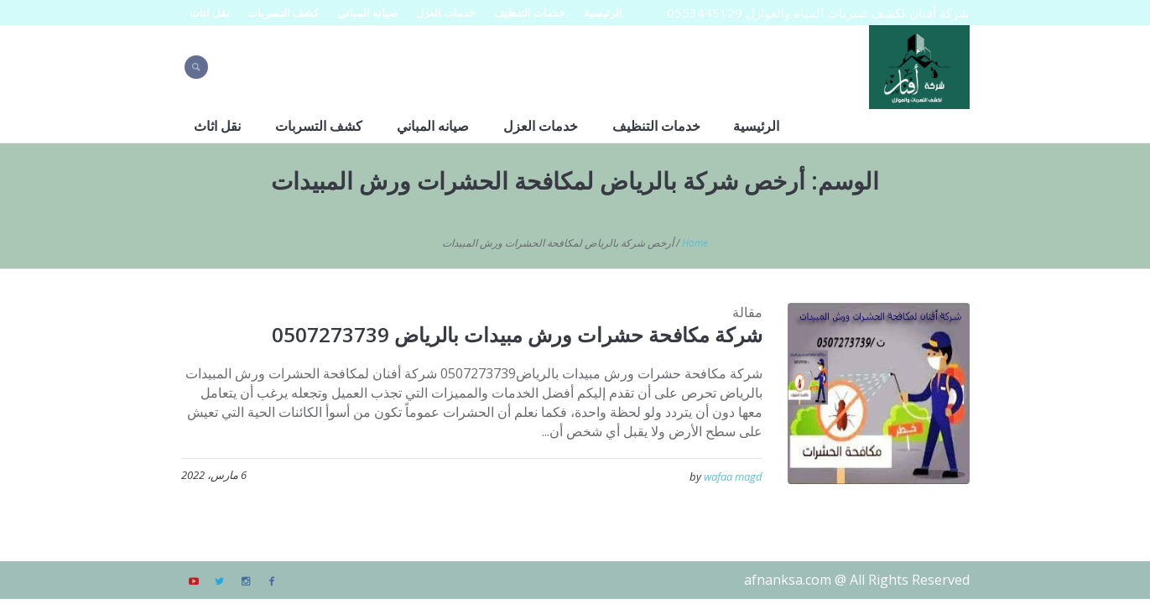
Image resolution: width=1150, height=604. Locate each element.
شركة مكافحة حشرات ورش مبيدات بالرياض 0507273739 (517, 334)
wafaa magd (733, 476)
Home (695, 243)
